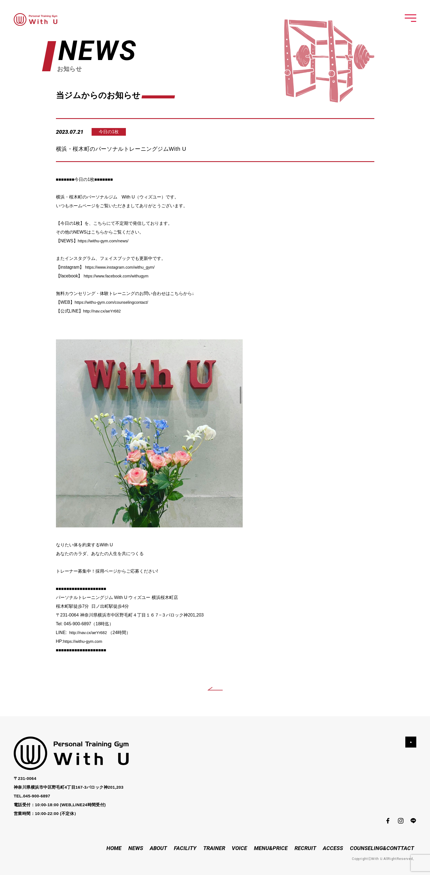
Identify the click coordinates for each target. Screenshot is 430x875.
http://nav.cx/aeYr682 (103, 311)
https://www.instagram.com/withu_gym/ (123, 267)
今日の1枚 (113, 131)
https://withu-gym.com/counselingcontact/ (115, 302)
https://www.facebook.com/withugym (119, 276)
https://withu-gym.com (84, 641)
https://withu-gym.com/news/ (105, 240)
